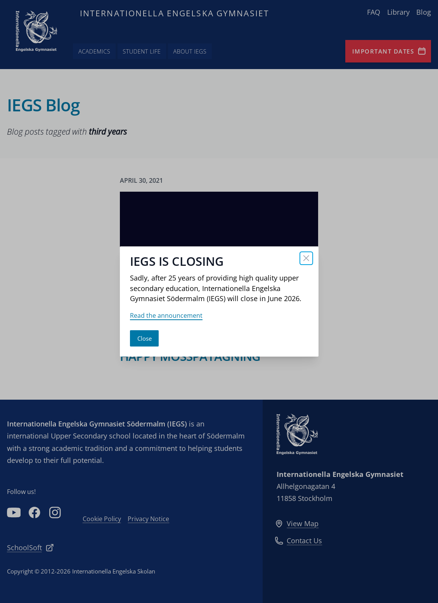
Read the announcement (166, 315)
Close (144, 338)
